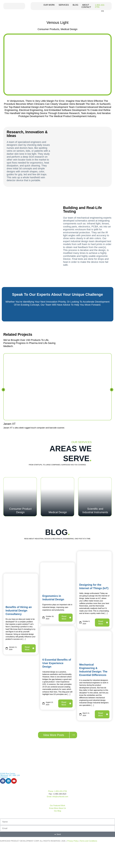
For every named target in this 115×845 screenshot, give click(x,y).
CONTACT (86, 7)
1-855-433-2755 (100, 6)
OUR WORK (49, 5)
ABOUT (85, 5)
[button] (3, 389)
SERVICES (64, 5)
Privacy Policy (72, 841)
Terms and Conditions (88, 841)
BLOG (75, 5)
